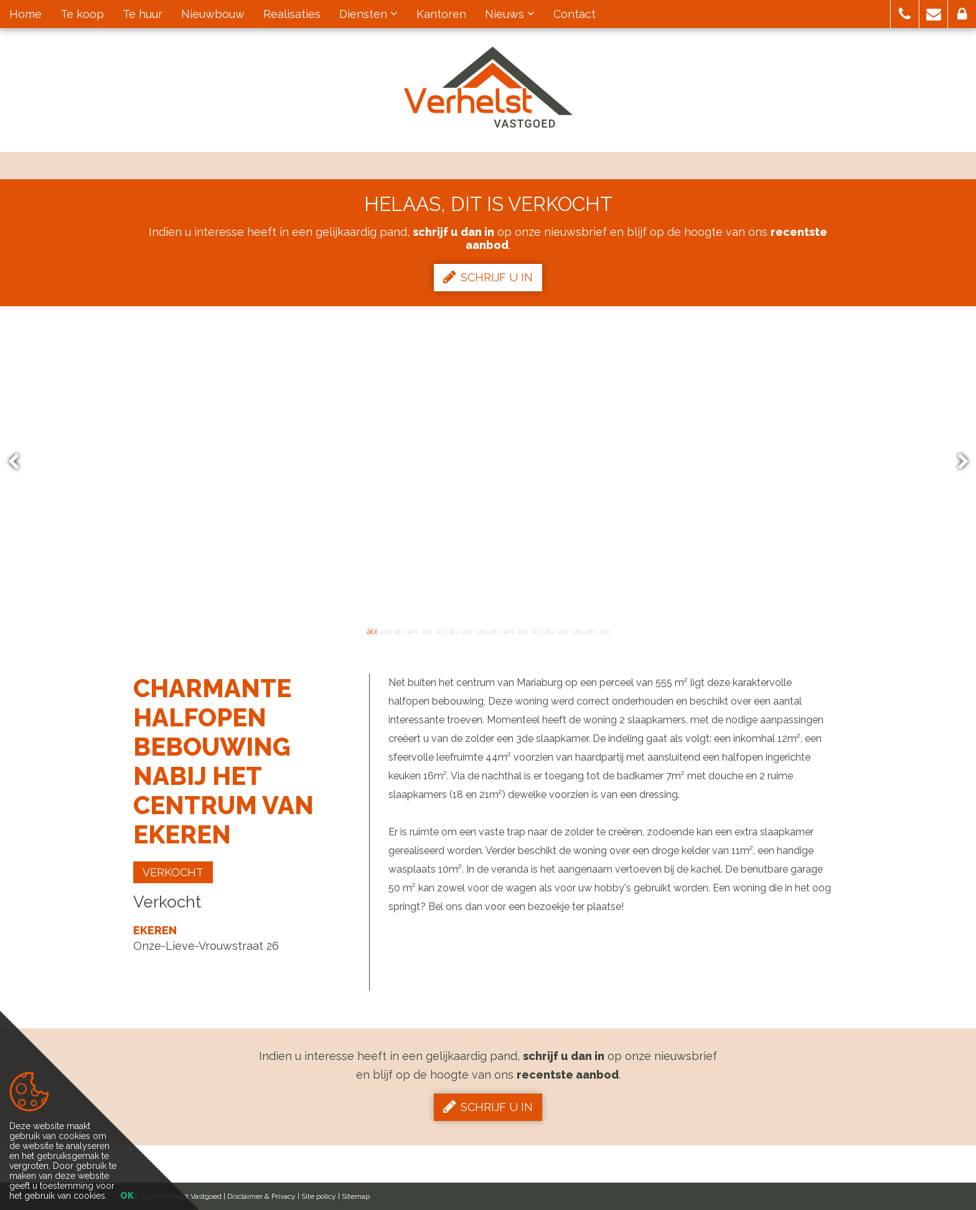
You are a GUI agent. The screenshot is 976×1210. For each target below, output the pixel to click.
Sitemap (356, 1196)
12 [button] (522, 630)
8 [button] (467, 630)
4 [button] (412, 630)
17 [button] (590, 630)
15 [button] (563, 630)
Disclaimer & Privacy (261, 1196)
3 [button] (399, 630)
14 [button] (549, 630)
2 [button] (385, 630)
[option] (488, 461)
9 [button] (481, 630)
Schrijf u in (488, 277)
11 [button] (508, 630)
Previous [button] (19, 462)
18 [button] (604, 630)
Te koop (82, 14)
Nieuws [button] (510, 14)
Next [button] (957, 462)
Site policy (318, 1196)
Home (25, 14)
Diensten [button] (368, 14)
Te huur (142, 14)
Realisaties (292, 14)
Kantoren (441, 14)
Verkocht (173, 872)
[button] (905, 14)
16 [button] (577, 630)
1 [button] (371, 630)
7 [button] (453, 630)
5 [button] (426, 630)
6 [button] (440, 630)
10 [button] (494, 630)
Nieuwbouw (213, 14)
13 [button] (536, 630)
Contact (574, 14)
